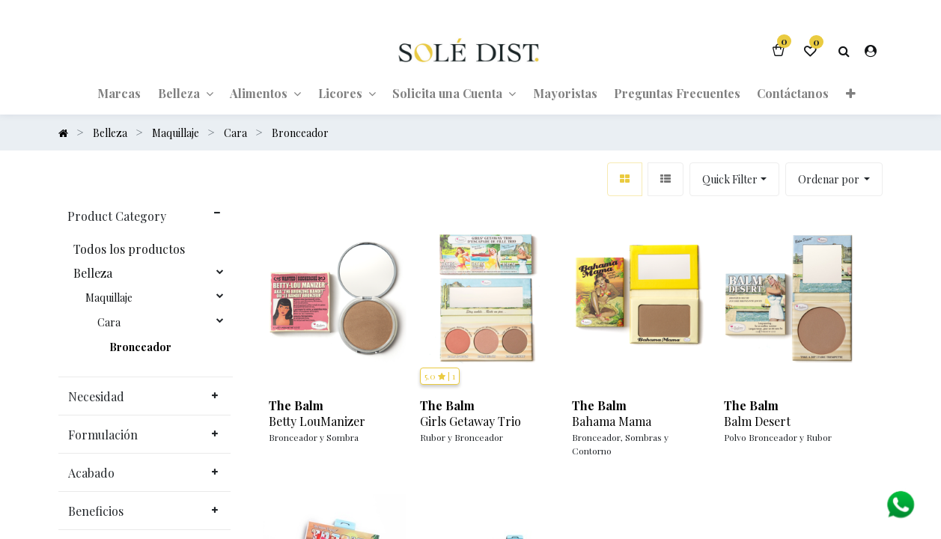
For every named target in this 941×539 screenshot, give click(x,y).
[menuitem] (119, 93)
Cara (109, 322)
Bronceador (140, 347)
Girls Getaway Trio (470, 421)
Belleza (92, 273)
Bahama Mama (611, 421)
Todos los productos (129, 249)
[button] (850, 93)
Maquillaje (109, 298)
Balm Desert (757, 421)
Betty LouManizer (317, 421)
